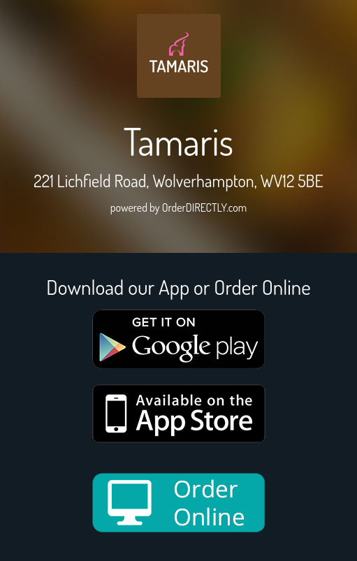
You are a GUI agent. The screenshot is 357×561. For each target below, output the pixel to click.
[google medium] (179, 339)
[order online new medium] (179, 502)
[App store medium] (179, 414)
